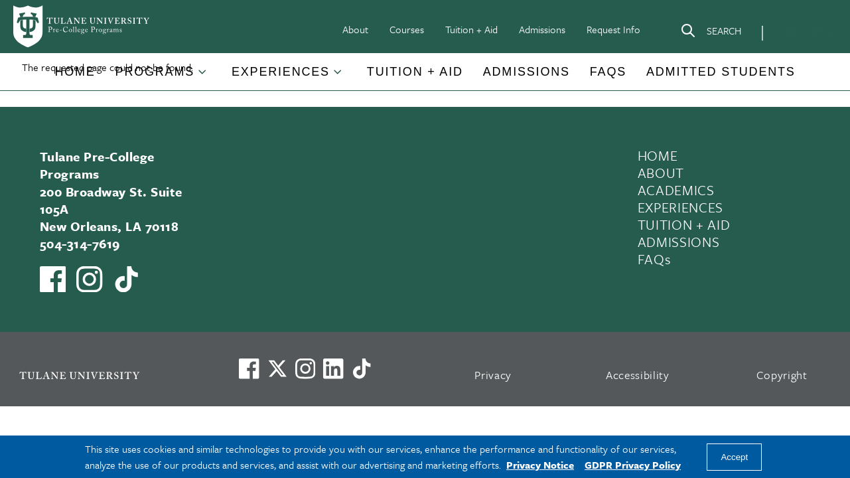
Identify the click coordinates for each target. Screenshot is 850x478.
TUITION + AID (684, 224)
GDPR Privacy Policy (633, 464)
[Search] (710, 33)
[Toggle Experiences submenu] (338, 77)
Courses (407, 29)
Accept (734, 457)
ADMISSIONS (679, 242)
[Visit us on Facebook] (249, 368)
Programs (154, 71)
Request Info (613, 29)
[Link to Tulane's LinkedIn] (333, 368)
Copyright (782, 374)
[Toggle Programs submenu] (203, 77)
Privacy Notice (540, 464)
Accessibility (638, 374)
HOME (658, 155)
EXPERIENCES (680, 207)
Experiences (281, 71)
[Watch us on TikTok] (126, 279)
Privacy (493, 374)
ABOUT (661, 173)
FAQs (608, 71)
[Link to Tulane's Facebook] (305, 368)
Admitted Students (721, 71)
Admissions (542, 29)
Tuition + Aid (471, 29)
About (355, 29)
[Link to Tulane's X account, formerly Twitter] (277, 368)
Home (74, 71)
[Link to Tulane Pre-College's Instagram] (89, 279)
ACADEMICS (676, 190)
